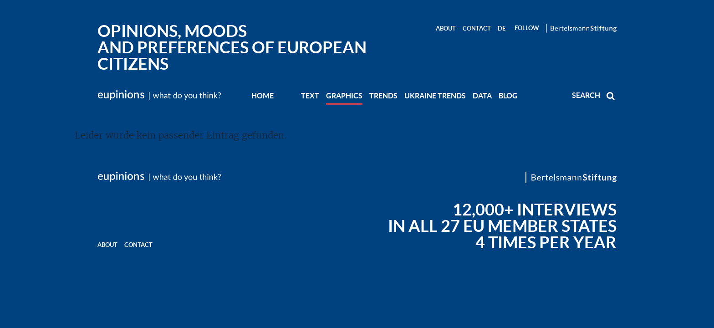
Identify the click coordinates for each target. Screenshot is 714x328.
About (446, 28)
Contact (477, 28)
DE (501, 28)
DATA (482, 96)
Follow (527, 28)
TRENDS (383, 96)
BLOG (508, 96)
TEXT (310, 96)
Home (262, 96)
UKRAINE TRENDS (435, 96)
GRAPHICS (344, 96)
